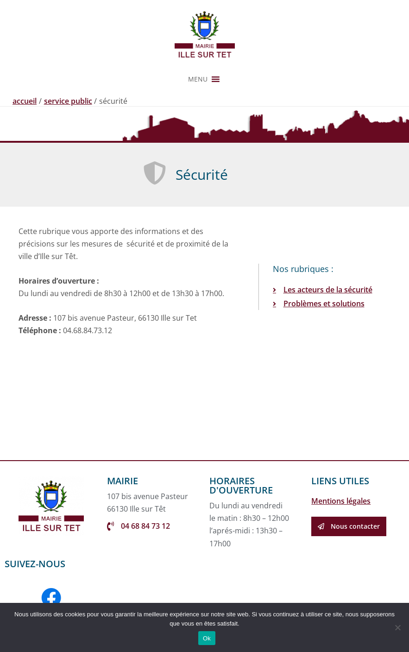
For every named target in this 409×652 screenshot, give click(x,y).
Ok (207, 638)
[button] (198, 79)
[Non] (397, 627)
